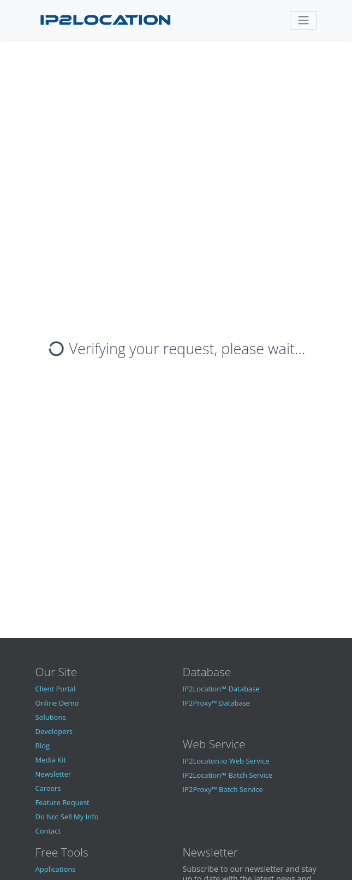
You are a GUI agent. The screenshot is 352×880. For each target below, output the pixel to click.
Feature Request (62, 802)
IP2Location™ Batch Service (228, 775)
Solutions (50, 717)
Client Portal (55, 689)
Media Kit (51, 760)
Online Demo (57, 703)
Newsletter (53, 774)
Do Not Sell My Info (67, 817)
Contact (48, 831)
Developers (54, 731)
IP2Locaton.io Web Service (226, 761)
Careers (48, 788)
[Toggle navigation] (303, 20)
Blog (42, 745)
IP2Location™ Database (221, 689)
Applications (55, 869)
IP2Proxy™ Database (216, 703)
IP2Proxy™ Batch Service (223, 789)
